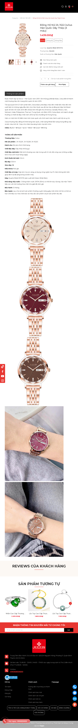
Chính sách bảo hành (35, 702)
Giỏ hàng (8, 697)
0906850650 (16, 672)
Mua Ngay (62, 84)
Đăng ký (8, 693)
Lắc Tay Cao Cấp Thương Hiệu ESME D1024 (39, 614)
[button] (36, 62)
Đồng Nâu (58, 40)
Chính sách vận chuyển (36, 696)
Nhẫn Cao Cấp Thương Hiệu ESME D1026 (16, 614)
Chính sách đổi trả (34, 699)
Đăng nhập (8, 690)
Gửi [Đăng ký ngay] (68, 630)
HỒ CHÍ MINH (43, 708)
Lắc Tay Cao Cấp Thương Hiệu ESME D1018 (62, 614)
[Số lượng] (45, 78)
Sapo (42, 726)
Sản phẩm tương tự (39, 584)
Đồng (43, 40)
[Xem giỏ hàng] (69, 6)
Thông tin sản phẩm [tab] (15, 94)
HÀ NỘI (54, 708)
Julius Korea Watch (59, 687)
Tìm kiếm (8, 687)
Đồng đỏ (50, 40)
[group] (21, 40)
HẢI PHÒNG (39, 712)
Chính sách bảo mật (35, 692)
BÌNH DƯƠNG (64, 708)
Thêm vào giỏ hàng (47, 84)
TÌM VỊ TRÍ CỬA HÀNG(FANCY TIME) (21, 708)
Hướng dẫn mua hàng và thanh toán (39, 688)
